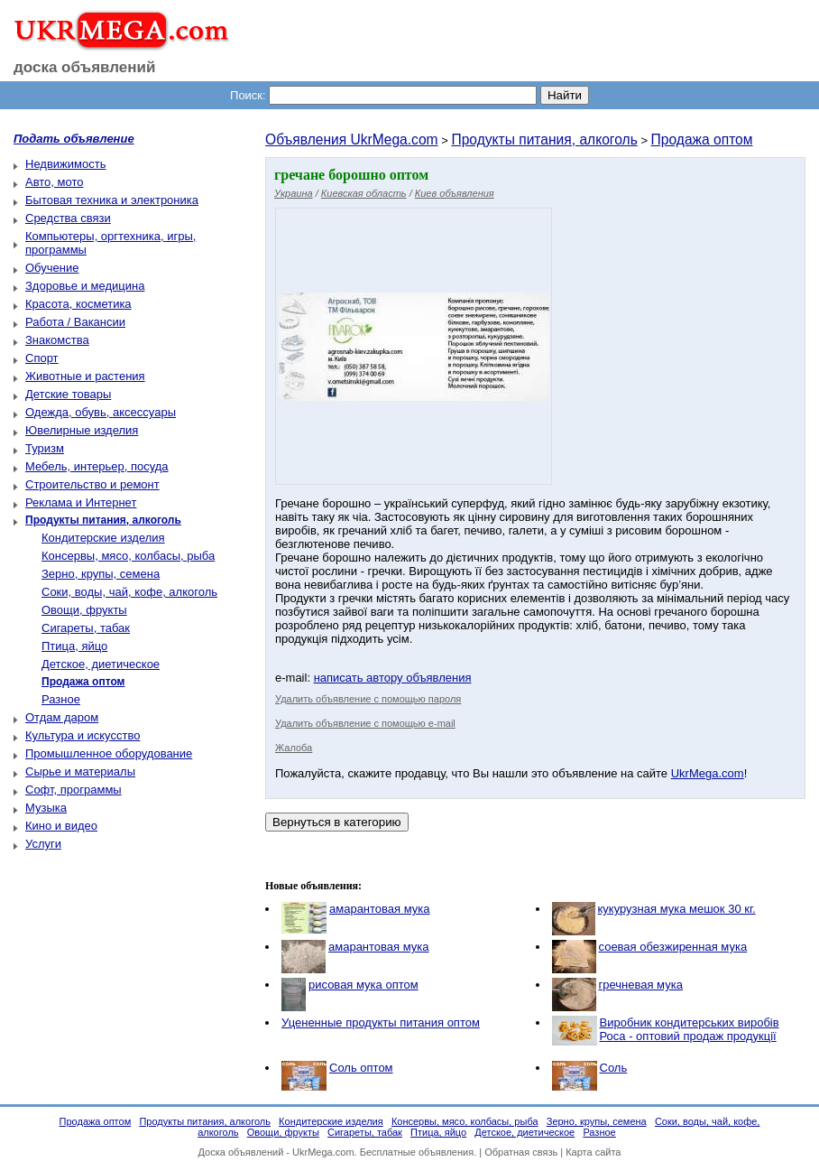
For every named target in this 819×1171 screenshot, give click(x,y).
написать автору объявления (393, 677)
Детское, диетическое (100, 664)
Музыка (46, 807)
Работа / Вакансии (75, 322)
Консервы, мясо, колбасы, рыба (128, 555)
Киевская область (364, 193)
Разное (60, 699)
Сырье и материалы (80, 771)
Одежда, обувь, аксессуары (100, 412)
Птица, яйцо (74, 646)
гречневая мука (641, 984)
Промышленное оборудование (108, 753)
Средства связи (68, 218)
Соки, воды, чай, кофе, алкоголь (129, 592)
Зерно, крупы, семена (100, 574)
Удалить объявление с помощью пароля (368, 698)
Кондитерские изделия (103, 537)
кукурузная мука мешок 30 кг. (677, 908)
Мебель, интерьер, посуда (97, 466)
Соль (614, 1067)
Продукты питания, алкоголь (544, 139)
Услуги (43, 843)
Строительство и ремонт (92, 484)
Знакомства (57, 340)
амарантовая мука (379, 908)
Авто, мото (54, 182)
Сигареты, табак (85, 628)
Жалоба (293, 747)
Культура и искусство (82, 735)
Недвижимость (65, 164)
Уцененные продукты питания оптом (380, 1022)
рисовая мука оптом (363, 984)
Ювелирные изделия (81, 430)
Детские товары (68, 394)
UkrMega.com (707, 773)
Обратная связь (520, 1152)
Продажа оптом (702, 139)
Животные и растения (85, 376)
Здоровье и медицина (84, 286)
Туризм (44, 448)
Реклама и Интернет (80, 502)
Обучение (51, 267)
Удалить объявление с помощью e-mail (365, 723)
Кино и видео (61, 825)
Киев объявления (454, 193)
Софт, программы (73, 789)
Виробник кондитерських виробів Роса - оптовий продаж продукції (689, 1029)
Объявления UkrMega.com (351, 139)
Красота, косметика (78, 304)
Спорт (42, 358)
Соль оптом (361, 1067)
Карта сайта (593, 1152)
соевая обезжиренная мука (673, 946)
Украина (293, 193)
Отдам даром (61, 717)
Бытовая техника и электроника (111, 200)
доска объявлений (85, 67)
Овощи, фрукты (84, 610)
